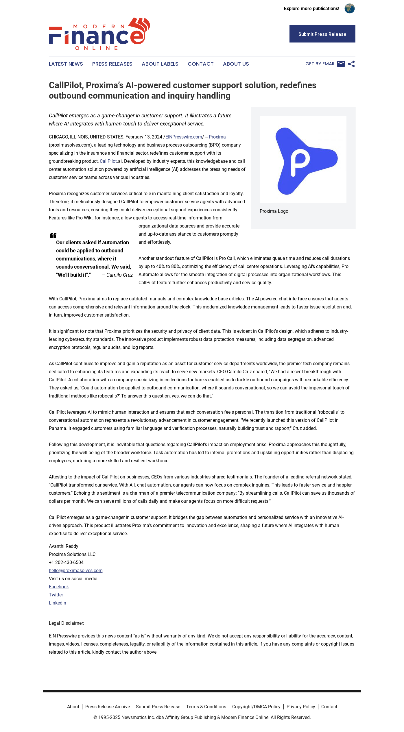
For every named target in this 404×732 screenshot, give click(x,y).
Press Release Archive (107, 706)
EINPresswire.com (183, 137)
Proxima (217, 137)
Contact (201, 64)
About (73, 706)
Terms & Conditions (206, 706)
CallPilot (108, 161)
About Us (236, 64)
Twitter (56, 595)
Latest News (66, 64)
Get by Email (325, 64)
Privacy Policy (301, 706)
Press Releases (112, 64)
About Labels (160, 64)
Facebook (59, 586)
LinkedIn (57, 603)
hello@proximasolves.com (76, 570)
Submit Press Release (158, 706)
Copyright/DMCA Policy (256, 706)
